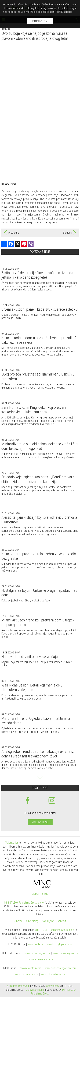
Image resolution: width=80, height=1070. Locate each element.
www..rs (35, 944)
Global (35, 893)
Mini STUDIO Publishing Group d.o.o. (24, 902)
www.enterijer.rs (30, 968)
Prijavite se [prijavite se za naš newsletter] (40, 822)
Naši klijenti (48, 921)
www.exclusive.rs (41, 959)
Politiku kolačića (64, 11)
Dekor (6, 28)
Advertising (32, 921)
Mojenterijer (11, 842)
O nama (18, 921)
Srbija (45, 893)
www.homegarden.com (60, 968)
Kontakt (61, 921)
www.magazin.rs (37, 953)
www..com (59, 944)
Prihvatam (40, 20)
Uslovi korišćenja (35, 989)
